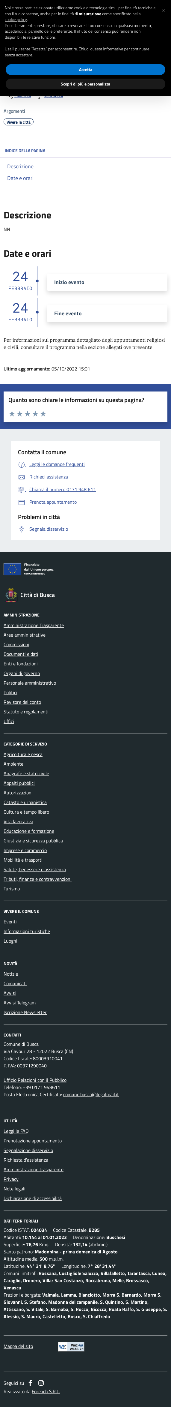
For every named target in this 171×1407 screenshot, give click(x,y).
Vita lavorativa (18, 821)
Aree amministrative (25, 634)
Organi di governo (22, 673)
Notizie (11, 973)
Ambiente (13, 763)
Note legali (14, 1188)
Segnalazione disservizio (28, 1150)
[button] (163, 9)
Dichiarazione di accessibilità (33, 1198)
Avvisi (10, 993)
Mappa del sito (18, 1346)
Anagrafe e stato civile (26, 773)
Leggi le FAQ (16, 1131)
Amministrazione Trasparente (34, 625)
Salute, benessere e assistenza (35, 869)
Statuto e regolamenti (26, 711)
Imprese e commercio (25, 850)
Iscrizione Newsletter (25, 1012)
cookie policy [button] (16, 19)
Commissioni (16, 644)
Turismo (12, 888)
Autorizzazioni (18, 792)
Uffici (9, 721)
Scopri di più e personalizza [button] (85, 84)
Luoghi (10, 940)
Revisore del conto (22, 702)
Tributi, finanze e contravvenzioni (38, 879)
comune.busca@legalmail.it (91, 1094)
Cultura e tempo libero (26, 811)
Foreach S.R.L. (46, 1391)
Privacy (11, 1179)
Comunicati (15, 983)
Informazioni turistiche (27, 931)
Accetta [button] (85, 69)
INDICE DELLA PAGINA (85, 150)
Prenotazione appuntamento (33, 1140)
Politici (10, 692)
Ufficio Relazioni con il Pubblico (35, 1080)
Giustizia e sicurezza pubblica (33, 840)
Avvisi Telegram (20, 1002)
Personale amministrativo (30, 682)
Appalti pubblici (19, 783)
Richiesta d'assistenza (26, 1159)
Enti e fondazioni (21, 663)
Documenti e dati (21, 654)
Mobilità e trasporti (23, 859)
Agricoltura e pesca (23, 754)
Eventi (10, 921)
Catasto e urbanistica (25, 802)
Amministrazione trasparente (33, 1169)
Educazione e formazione (29, 831)
